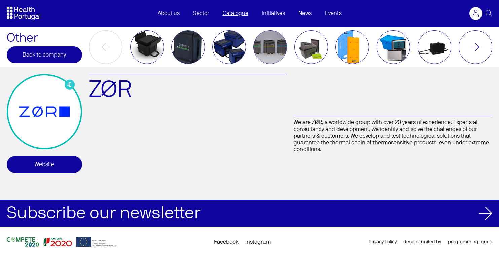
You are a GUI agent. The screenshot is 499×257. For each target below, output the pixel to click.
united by (431, 242)
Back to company (44, 55)
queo (486, 242)
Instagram (258, 242)
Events (333, 13)
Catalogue (235, 13)
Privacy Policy (383, 242)
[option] (147, 47)
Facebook (226, 242)
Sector (201, 13)
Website (44, 164)
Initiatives (273, 13)
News (305, 13)
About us (169, 13)
